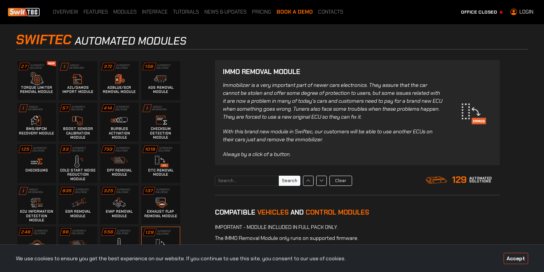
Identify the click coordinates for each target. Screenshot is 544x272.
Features (95, 11)
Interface (155, 11)
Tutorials (186, 11)
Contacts (330, 11)
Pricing (261, 11)
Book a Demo (295, 11)
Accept (516, 258)
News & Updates (225, 11)
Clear (340, 181)
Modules (125, 11)
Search (289, 181)
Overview (65, 11)
